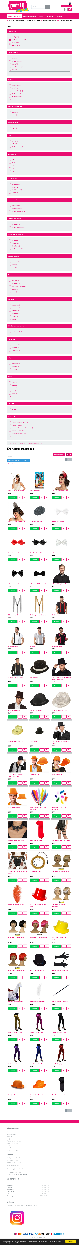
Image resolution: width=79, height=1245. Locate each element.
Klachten (9, 1148)
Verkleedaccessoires (18, 40)
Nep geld (14, 348)
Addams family (15, 61)
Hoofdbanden (15, 190)
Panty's (13, 115)
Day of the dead (16, 67)
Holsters (14, 366)
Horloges (14, 311)
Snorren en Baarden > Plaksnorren (21, 428)
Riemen (13, 268)
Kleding (14, 37)
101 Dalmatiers (16, 96)
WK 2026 (59, 16)
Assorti (13, 382)
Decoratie (14, 45)
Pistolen (14, 369)
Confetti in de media (13, 1150)
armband (14, 281)
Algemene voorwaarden (14, 1141)
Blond (13, 391)
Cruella (13, 64)
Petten (13, 193)
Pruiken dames (15, 209)
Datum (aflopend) (59, 454)
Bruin (13, 394)
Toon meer (12, 73)
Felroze (13, 385)
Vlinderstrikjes (16, 249)
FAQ (8, 1139)
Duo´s (41, 16)
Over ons (10, 1132)
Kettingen (14, 243)
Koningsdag (49, 16)
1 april (13, 128)
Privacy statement (12, 1143)
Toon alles (14, 184)
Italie (13, 144)
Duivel (13, 70)
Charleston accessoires (35, 443)
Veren (13, 409)
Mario (13, 58)
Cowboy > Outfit (16, 425)
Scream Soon (15, 85)
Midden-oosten (16, 147)
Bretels (13, 265)
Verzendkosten (11, 1134)
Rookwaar (14, 350)
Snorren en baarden (17, 227)
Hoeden (14, 187)
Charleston (22, 443)
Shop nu (12, 497)
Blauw (13, 388)
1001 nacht (15, 94)
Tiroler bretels (15, 332)
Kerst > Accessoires (17, 433)
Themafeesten (13, 443)
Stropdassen (15, 246)
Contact (9, 1145)
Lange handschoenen (17, 286)
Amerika (13, 141)
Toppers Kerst (16, 91)
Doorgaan (71, 1241)
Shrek (13, 88)
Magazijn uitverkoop (29, 16)
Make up (14, 43)
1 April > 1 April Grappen (18, 422)
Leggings (14, 112)
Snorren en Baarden (17, 211)
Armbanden (14, 308)
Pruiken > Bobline (16, 431)
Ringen (13, 316)
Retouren (10, 1136)
